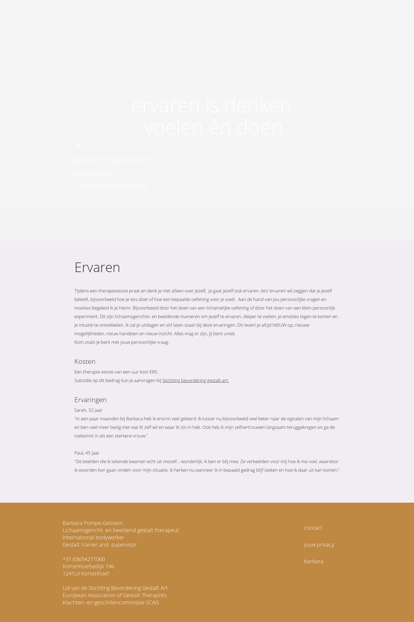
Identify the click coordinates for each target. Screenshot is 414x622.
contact (313, 527)
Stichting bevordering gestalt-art (195, 380)
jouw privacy (319, 544)
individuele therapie (110, 186)
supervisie (92, 172)
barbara (314, 561)
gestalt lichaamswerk (112, 159)
